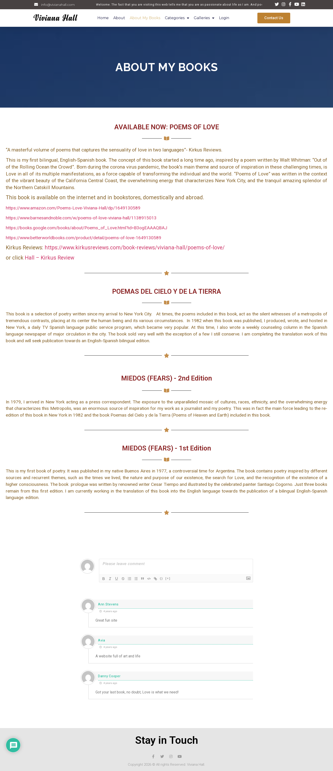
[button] (273, 18)
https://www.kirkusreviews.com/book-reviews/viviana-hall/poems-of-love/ (135, 248)
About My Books (145, 18)
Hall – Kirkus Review (49, 258)
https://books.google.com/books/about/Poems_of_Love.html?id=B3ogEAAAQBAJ (86, 227)
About (119, 18)
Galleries (204, 18)
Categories (177, 18)
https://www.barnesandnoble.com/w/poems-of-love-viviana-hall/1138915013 (81, 218)
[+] (167, 578)
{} (161, 578)
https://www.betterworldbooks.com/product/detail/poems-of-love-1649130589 (83, 237)
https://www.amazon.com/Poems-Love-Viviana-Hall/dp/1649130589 (73, 208)
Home (103, 18)
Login (224, 18)
